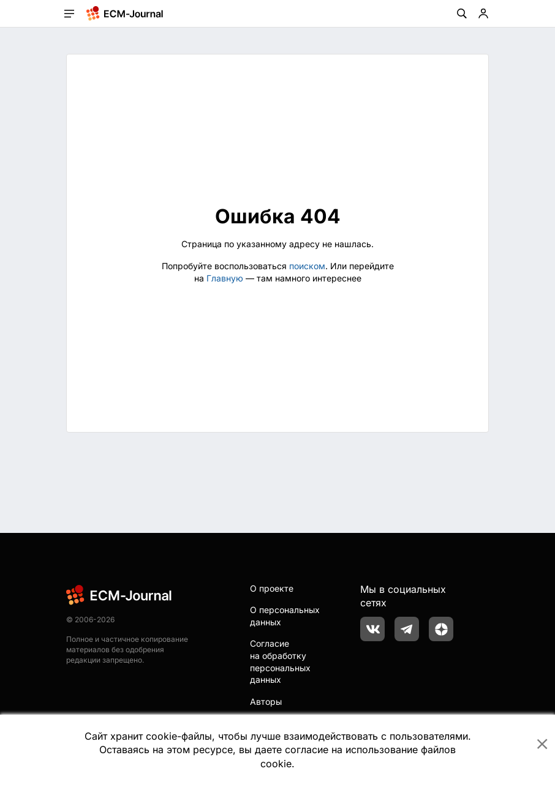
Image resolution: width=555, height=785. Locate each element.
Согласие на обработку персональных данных (280, 661)
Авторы (266, 701)
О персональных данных (285, 616)
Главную (224, 278)
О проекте (271, 588)
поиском (307, 266)
